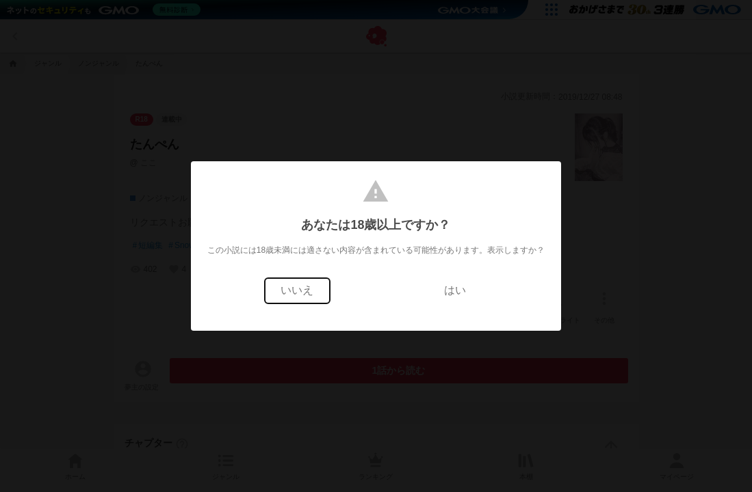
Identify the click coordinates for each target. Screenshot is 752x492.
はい (455, 290)
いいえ (297, 290)
